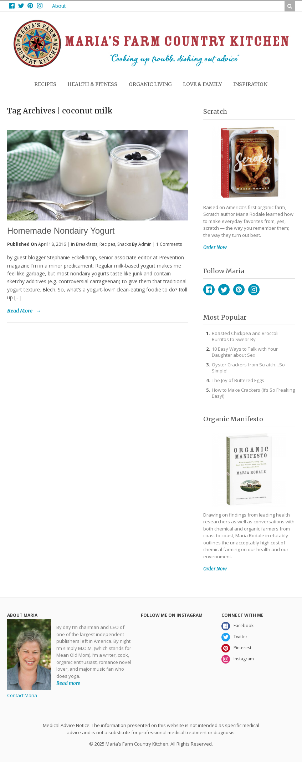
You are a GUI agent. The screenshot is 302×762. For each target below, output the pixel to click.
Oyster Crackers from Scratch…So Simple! (248, 367)
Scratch (215, 111)
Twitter (224, 289)
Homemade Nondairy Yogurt (61, 230)
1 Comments (169, 244)
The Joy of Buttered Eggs (238, 380)
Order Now (215, 247)
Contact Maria (22, 695)
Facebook (209, 289)
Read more (68, 683)
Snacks (124, 244)
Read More (19, 311)
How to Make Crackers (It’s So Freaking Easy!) (253, 393)
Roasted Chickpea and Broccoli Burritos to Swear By (245, 336)
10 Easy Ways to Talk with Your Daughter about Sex (245, 352)
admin (145, 244)
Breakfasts (86, 244)
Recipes (107, 244)
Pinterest (239, 289)
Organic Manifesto (233, 419)
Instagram (254, 289)
